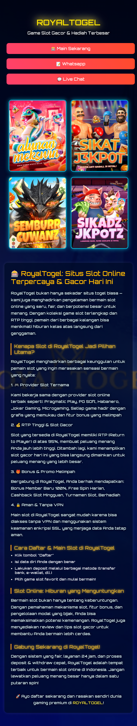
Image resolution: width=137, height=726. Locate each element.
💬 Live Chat (71, 79)
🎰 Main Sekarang (70, 48)
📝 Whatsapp (70, 63)
